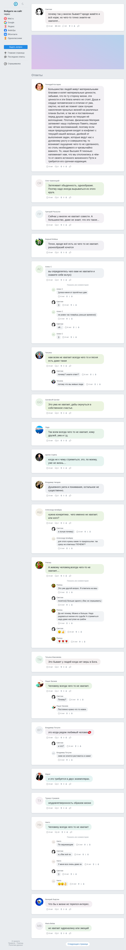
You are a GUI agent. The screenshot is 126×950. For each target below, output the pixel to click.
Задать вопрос (15, 47)
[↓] (74, 26)
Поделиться (78, 26)
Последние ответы (14, 56)
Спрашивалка (12, 63)
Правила (11, 943)
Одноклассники (13, 38)
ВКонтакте (10, 34)
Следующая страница (78, 944)
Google (9, 22)
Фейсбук (10, 30)
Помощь (20, 943)
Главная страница (14, 52)
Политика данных (16, 945)
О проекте (16, 941)
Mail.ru (9, 18)
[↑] (70, 26)
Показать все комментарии (78, 285)
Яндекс (9, 26)
